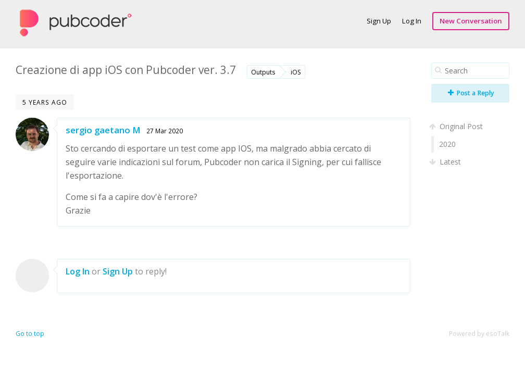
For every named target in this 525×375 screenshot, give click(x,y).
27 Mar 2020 (164, 131)
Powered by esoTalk (479, 333)
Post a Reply (471, 93)
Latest (446, 162)
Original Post (457, 126)
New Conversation (471, 21)
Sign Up (379, 21)
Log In (411, 21)
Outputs (263, 72)
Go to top (30, 333)
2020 (447, 144)
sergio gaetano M (103, 130)
